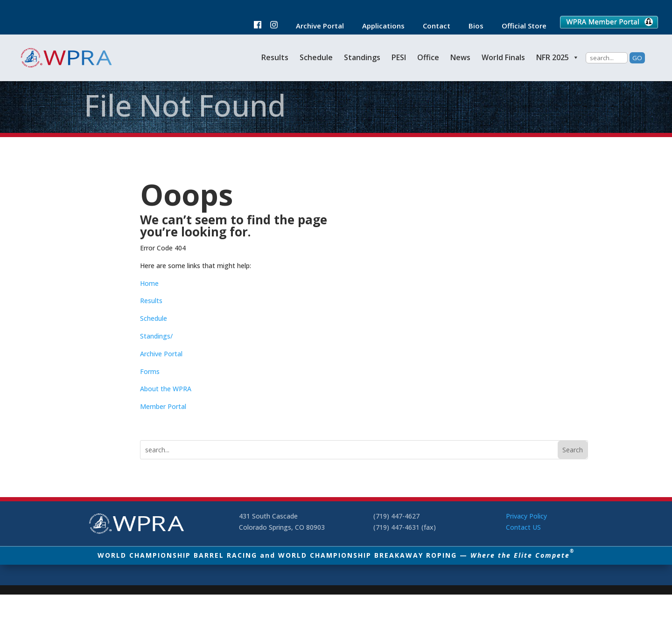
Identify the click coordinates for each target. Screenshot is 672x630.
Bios (471, 26)
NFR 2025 (557, 57)
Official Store (519, 26)
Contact (431, 26)
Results (274, 57)
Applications (379, 26)
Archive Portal (315, 26)
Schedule (316, 57)
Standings (362, 57)
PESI (399, 57)
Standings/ (156, 336)
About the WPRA (165, 388)
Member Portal (163, 406)
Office (428, 57)
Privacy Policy (526, 516)
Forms (150, 371)
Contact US (523, 527)
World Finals (503, 57)
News (460, 57)
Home (149, 283)
